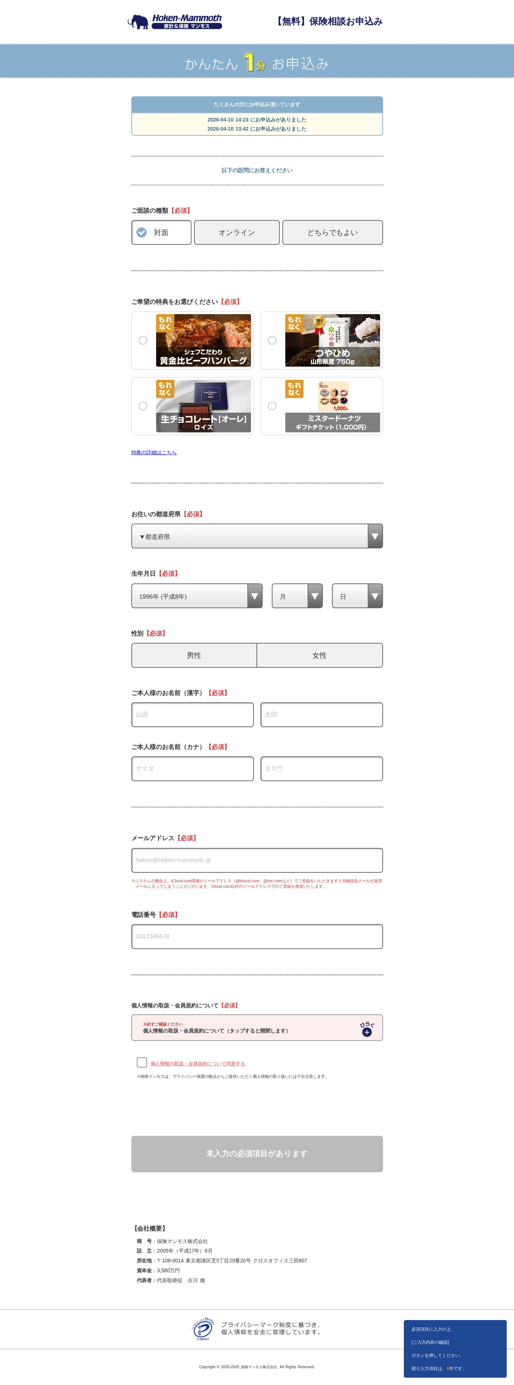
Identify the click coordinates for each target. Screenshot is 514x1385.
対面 (161, 232)
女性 (319, 655)
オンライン (237, 232)
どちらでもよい (332, 232)
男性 (194, 655)
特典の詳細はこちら (154, 452)
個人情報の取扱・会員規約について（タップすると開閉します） (217, 1028)
